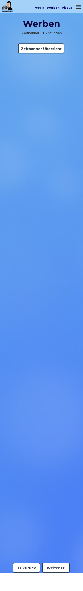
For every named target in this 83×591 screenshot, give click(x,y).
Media (39, 7)
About (67, 7)
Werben (53, 7)
